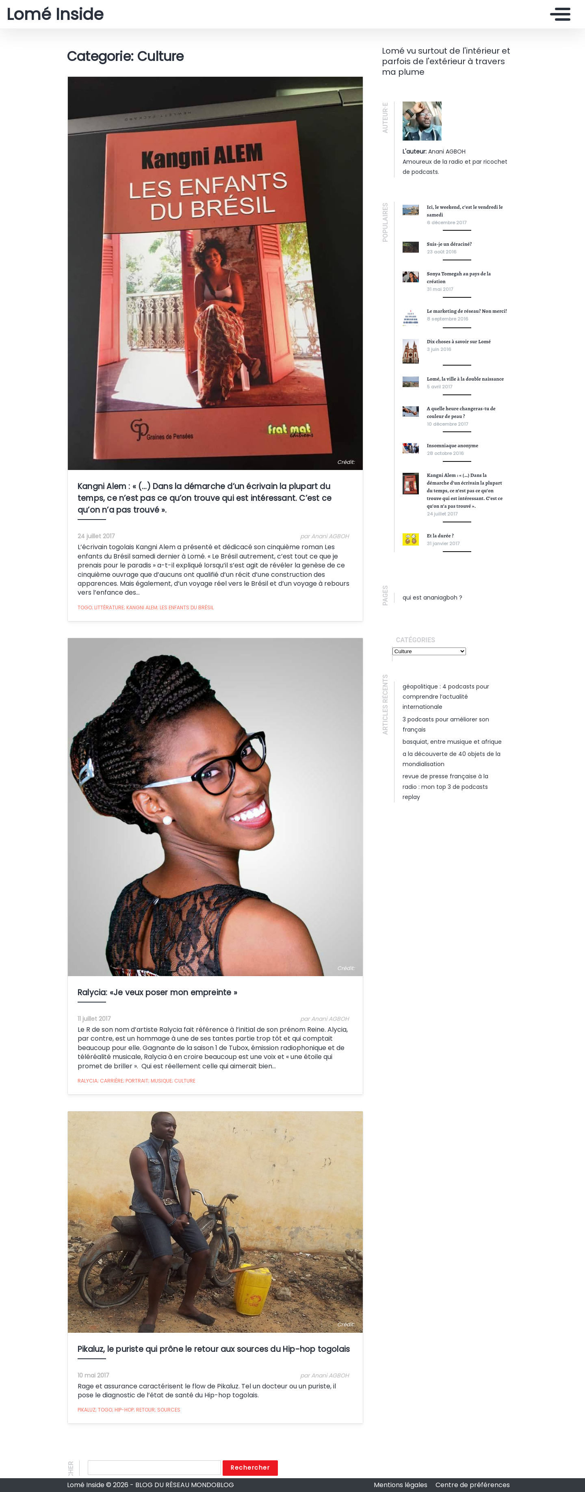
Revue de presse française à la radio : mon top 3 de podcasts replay (445, 786)
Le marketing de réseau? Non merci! (467, 310)
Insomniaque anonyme (453, 445)
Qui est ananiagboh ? (432, 597)
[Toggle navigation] (558, 14)
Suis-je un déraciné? (449, 243)
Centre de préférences (473, 1485)
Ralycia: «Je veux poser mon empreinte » (157, 994)
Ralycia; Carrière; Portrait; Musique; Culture (136, 1082)
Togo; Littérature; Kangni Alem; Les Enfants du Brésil (145, 608)
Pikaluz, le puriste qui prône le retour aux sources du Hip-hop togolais (213, 1351)
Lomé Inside (55, 14)
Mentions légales (401, 1485)
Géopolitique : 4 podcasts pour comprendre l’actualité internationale (446, 696)
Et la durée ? (440, 535)
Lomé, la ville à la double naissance (465, 378)
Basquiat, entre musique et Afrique (452, 742)
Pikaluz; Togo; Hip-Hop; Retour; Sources (128, 1412)
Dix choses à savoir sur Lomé (459, 341)
